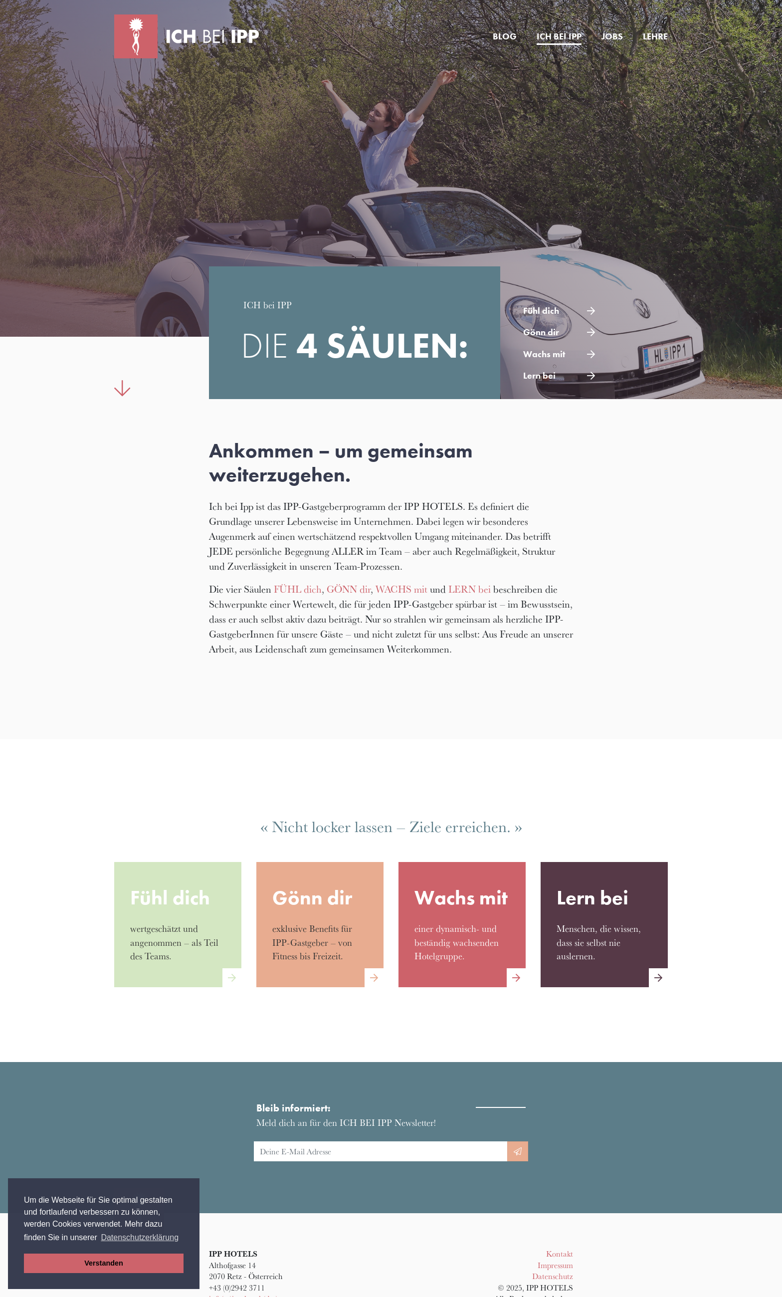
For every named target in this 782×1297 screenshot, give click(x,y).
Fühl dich (541, 311)
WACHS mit (401, 589)
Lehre (655, 36)
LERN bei (469, 589)
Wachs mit (544, 354)
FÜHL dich (298, 589)
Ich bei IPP (559, 36)
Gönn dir (541, 332)
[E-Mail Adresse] (381, 1151)
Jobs (612, 36)
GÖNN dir (349, 589)
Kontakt (559, 1254)
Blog (505, 36)
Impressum (555, 1265)
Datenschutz (552, 1276)
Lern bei (539, 376)
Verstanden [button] (103, 1263)
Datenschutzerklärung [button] (140, 1237)
